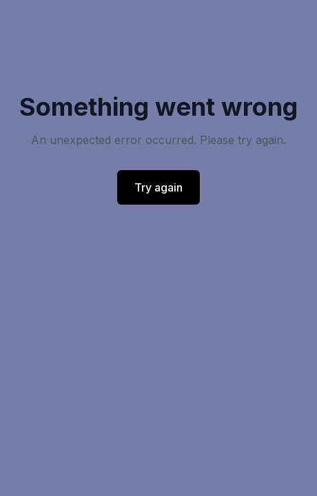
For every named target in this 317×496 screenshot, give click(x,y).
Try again (158, 187)
